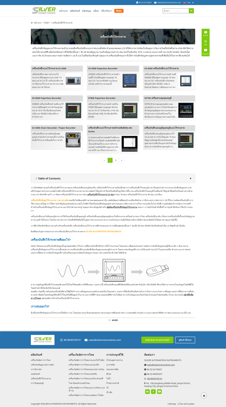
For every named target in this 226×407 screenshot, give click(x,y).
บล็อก (96, 10)
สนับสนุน (86, 10)
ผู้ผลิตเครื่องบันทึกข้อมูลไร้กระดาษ (122, 207)
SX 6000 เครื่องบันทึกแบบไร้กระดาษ (161, 68)
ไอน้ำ (108, 378)
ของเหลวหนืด (112, 369)
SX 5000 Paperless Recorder (103, 68)
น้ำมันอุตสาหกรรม (114, 360)
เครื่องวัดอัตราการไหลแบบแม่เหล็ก (84, 364)
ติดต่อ (119, 10)
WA (206, 42)
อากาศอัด (110, 364)
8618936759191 (70, 340)
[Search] (191, 10)
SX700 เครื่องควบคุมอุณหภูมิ (158, 98)
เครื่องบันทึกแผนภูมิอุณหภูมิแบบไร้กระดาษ (164, 127)
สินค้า (47, 22)
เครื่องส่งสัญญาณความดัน (42, 364)
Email (206, 33)
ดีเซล (108, 373)
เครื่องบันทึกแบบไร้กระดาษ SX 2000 (49, 68)
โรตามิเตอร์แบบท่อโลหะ (79, 383)
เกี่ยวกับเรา (106, 10)
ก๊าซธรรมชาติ (112, 383)
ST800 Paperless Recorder (102, 98)
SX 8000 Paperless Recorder (46, 98)
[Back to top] (204, 395)
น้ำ (107, 387)
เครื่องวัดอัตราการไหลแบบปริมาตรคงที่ (86, 378)
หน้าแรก (63, 10)
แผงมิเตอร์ (35, 373)
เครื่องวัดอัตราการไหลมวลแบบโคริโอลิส (86, 360)
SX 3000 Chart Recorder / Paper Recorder (54, 127)
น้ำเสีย (109, 392)
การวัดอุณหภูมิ (37, 383)
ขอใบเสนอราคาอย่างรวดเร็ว (157, 340)
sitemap (172, 403)
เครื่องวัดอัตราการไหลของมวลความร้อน (86, 369)
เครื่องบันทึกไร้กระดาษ (62, 22)
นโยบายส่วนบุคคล (186, 403)
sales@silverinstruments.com (169, 2)
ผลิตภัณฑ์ (75, 10)
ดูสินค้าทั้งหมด (185, 340)
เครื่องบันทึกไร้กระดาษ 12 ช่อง (100, 194)
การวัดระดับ (36, 369)
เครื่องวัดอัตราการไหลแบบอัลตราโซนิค (86, 395)
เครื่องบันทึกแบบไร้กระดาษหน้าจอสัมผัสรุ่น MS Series (110, 129)
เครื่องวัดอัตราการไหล (40, 360)
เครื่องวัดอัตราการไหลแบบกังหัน (83, 373)
